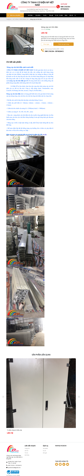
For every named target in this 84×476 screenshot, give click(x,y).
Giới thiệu (31, 15)
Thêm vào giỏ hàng (63, 44)
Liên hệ (71, 15)
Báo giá (51, 15)
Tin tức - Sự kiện (59, 15)
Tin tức (26, 451)
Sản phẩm (38, 15)
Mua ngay (46, 44)
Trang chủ (8, 19)
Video (66, 15)
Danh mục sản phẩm (14, 15)
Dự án (45, 15)
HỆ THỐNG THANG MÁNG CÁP (21, 19)
